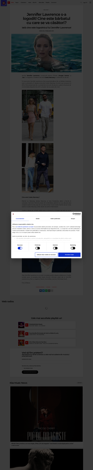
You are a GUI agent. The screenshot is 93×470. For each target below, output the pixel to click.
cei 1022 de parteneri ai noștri (25, 226)
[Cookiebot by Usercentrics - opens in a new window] (74, 214)
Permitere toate (69, 254)
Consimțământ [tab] (20, 218)
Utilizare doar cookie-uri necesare (46, 254)
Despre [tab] (73, 218)
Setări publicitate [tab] (55, 218)
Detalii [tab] (38, 218)
